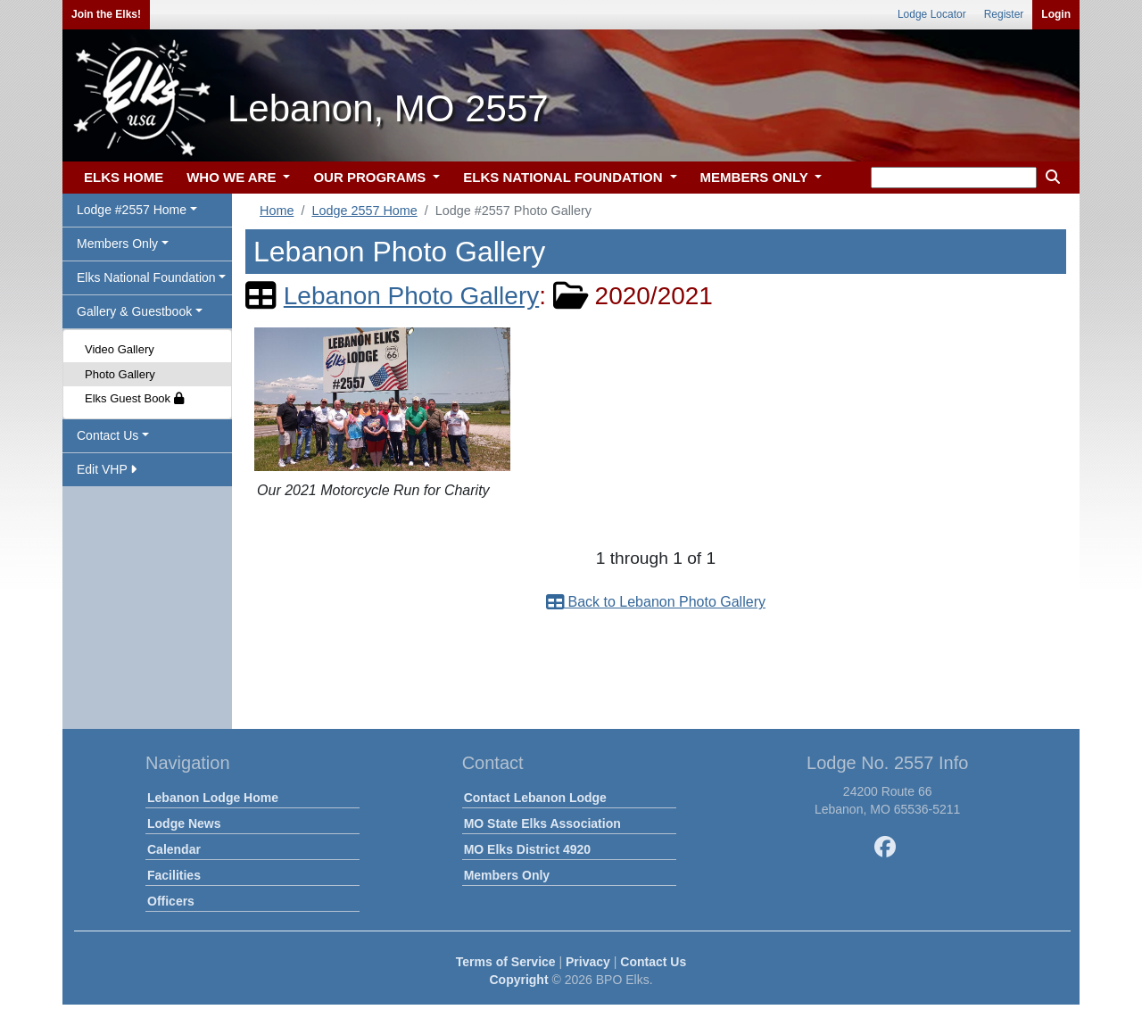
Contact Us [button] (107, 435)
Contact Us (653, 962)
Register (1004, 14)
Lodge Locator (932, 14)
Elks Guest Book (134, 398)
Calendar (174, 849)
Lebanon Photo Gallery (411, 296)
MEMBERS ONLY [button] (756, 177)
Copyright (518, 979)
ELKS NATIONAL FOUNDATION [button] (564, 177)
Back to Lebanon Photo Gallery (655, 601)
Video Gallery (119, 349)
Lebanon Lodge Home (212, 797)
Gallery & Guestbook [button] (134, 311)
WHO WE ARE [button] (232, 177)
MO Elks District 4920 (527, 849)
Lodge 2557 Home (364, 210)
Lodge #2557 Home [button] (131, 210)
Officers (170, 901)
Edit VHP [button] (107, 469)
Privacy (588, 962)
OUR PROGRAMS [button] (371, 177)
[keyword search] (954, 177)
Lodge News (183, 823)
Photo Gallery (120, 374)
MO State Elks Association (542, 823)
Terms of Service (506, 962)
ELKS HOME (123, 177)
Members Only (507, 875)
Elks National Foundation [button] (146, 277)
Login (1056, 14)
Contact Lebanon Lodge (535, 797)
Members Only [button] (117, 243)
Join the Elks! (106, 14)
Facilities (174, 875)
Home (277, 210)
